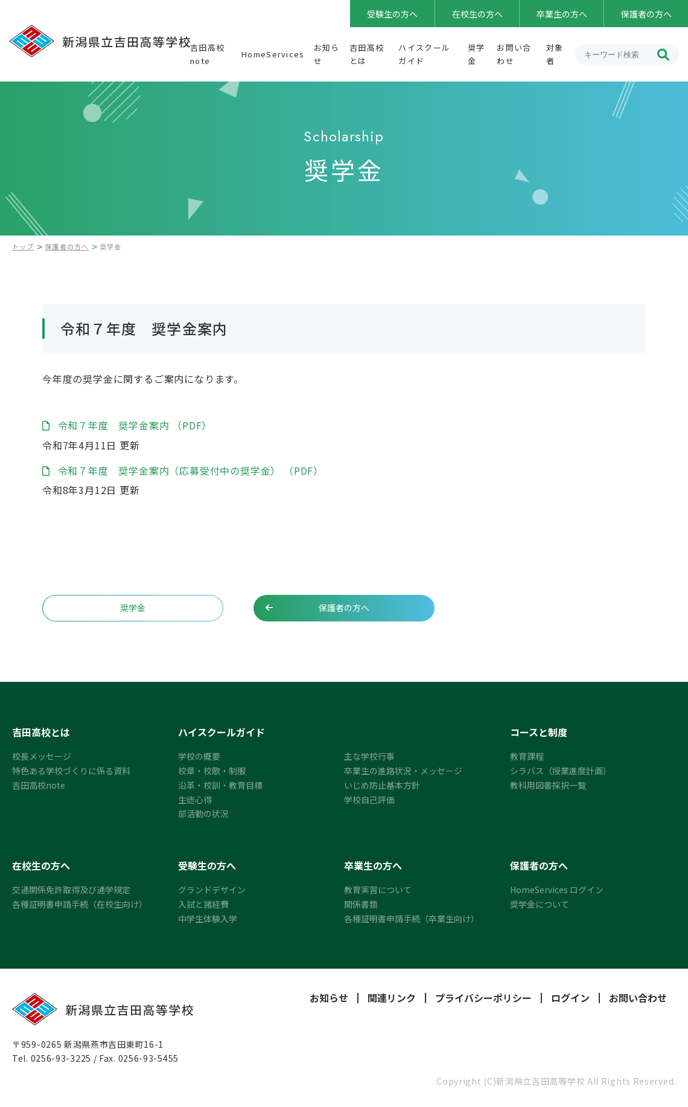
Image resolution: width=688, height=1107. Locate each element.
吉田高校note (38, 785)
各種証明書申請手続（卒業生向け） (411, 919)
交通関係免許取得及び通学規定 (71, 890)
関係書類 (361, 904)
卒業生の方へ (562, 14)
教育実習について (378, 890)
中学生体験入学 (207, 919)
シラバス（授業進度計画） (560, 771)
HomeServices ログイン (557, 890)
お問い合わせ (638, 998)
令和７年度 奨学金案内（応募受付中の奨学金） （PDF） (189, 470)
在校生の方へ (477, 14)
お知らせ (329, 998)
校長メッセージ (41, 756)
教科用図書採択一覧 (548, 785)
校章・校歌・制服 (212, 771)
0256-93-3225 (61, 1058)
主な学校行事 (369, 756)
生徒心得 (195, 800)
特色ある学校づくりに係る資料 (71, 771)
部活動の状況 (203, 813)
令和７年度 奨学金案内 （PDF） (133, 425)
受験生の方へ (392, 14)
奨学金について (539, 904)
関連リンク (392, 998)
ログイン (570, 998)
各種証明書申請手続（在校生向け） (79, 904)
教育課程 (527, 756)
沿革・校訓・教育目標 (220, 785)
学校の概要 (199, 756)
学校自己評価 (369, 800)
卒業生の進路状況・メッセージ (403, 771)
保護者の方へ (646, 14)
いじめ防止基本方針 (382, 785)
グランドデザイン (212, 890)
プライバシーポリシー (483, 998)
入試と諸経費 (203, 904)
